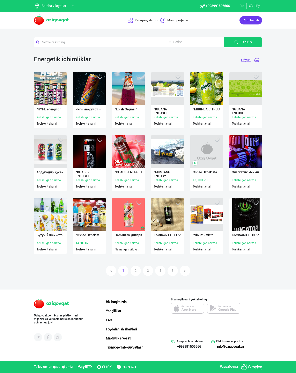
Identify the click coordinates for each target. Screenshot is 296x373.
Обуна (246, 60)
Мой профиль (174, 20)
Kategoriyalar (140, 20)
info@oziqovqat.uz (230, 347)
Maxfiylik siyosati (118, 338)
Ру (258, 6)
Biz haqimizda (116, 302)
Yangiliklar (113, 311)
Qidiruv (243, 42)
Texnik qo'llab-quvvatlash (124, 347)
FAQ (109, 320)
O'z (251, 6)
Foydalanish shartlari (121, 329)
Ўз (242, 6)
